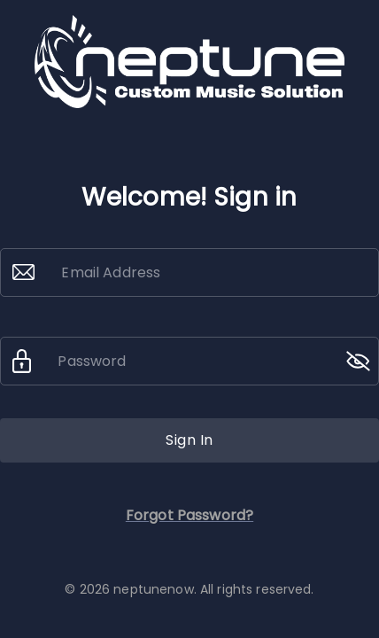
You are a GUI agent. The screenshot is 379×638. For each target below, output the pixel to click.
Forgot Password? (189, 515)
